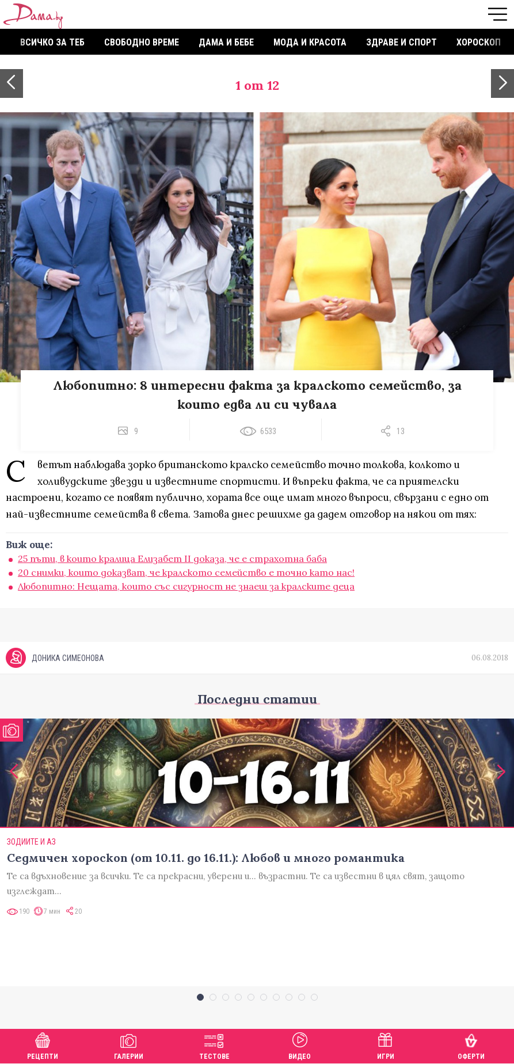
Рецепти (42, 1045)
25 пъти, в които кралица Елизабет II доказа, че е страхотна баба (172, 558)
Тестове (214, 1045)
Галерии (128, 1045)
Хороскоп (478, 42)
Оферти (471, 1045)
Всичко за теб (52, 42)
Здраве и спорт (401, 42)
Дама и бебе (226, 42)
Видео (299, 1045)
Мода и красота (310, 42)
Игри (386, 1045)
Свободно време (141, 42)
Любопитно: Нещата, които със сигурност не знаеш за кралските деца (186, 586)
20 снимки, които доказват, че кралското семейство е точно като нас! (186, 572)
